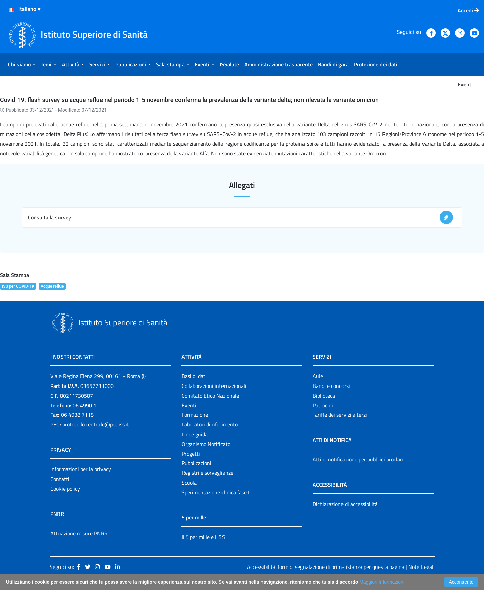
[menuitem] (21, 64)
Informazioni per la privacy (80, 469)
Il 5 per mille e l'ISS (203, 537)
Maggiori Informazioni (381, 582)
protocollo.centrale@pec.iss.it (95, 424)
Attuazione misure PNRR (79, 533)
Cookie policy (65, 489)
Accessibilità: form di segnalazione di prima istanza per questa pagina (325, 567)
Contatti (59, 479)
